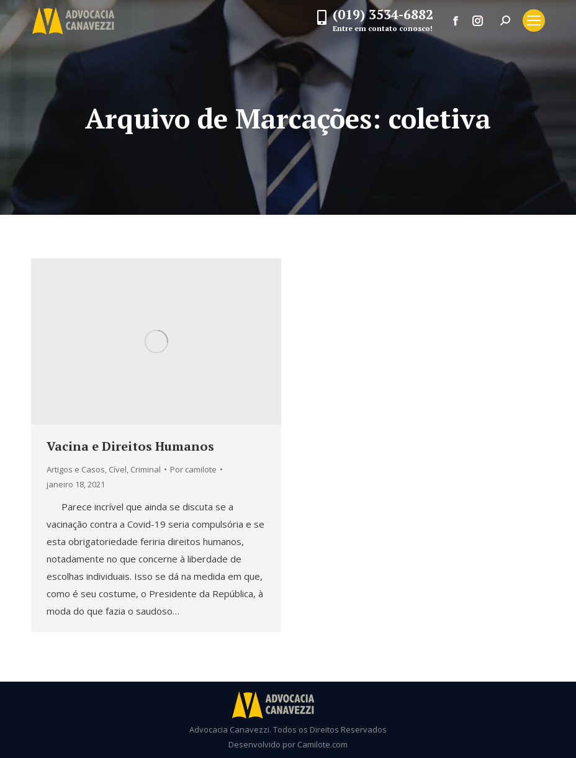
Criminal (145, 469)
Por (193, 469)
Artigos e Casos (76, 469)
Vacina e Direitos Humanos (130, 446)
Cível (118, 469)
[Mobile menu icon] (534, 20)
